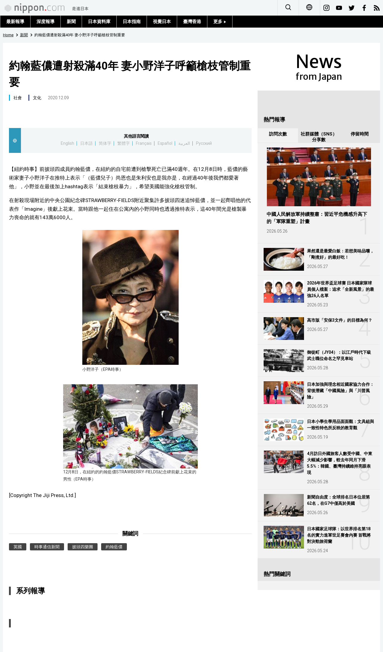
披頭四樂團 (82, 546)
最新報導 (15, 21)
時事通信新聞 (47, 546)
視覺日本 (162, 21)
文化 (37, 97)
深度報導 (45, 21)
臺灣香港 (192, 21)
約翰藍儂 (114, 546)
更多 (219, 21)
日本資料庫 (99, 21)
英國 (17, 546)
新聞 (71, 21)
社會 (17, 97)
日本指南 (132, 21)
